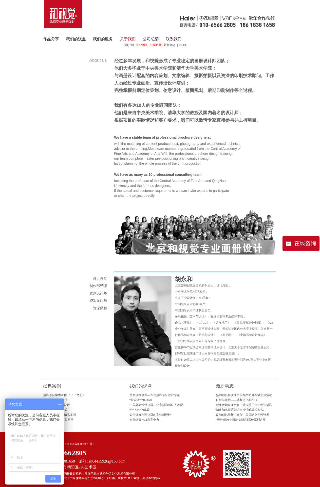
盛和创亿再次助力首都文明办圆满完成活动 (244, 395)
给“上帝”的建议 (140, 410)
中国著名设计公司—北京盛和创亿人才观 (156, 405)
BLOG (183, 45)
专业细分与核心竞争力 (144, 419)
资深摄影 (100, 308)
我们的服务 (103, 39)
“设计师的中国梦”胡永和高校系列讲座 (241, 419)
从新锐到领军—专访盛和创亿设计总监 (155, 395)
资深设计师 (98, 293)
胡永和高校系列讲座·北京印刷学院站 (240, 410)
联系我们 (174, 39)
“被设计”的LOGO (141, 400)
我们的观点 (76, 39)
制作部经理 (98, 286)
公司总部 (151, 39)
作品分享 (51, 39)
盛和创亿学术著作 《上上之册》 (64, 395)
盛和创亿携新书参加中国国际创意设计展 (242, 415)
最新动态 (170, 45)
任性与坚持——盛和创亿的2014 (236, 400)
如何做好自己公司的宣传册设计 (150, 415)
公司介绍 (128, 45)
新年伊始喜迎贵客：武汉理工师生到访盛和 (244, 405)
